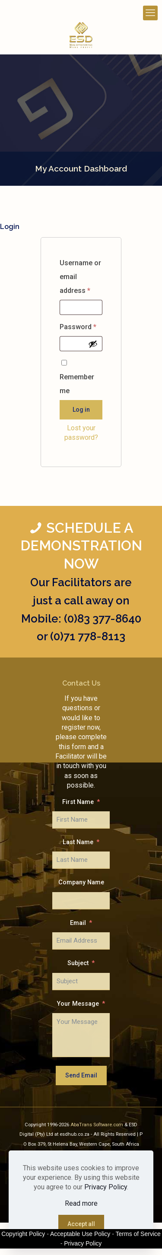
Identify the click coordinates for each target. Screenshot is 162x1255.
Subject (78, 963)
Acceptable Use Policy (80, 1233)
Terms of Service (138, 1233)
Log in (81, 409)
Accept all (81, 1223)
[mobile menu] (150, 13)
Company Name (81, 882)
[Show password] (93, 344)
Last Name (78, 842)
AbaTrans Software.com (97, 1125)
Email (78, 923)
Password (80, 327)
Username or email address (80, 278)
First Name (78, 802)
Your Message (78, 1003)
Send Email (81, 1075)
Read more (81, 1203)
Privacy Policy (105, 1187)
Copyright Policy (23, 1233)
